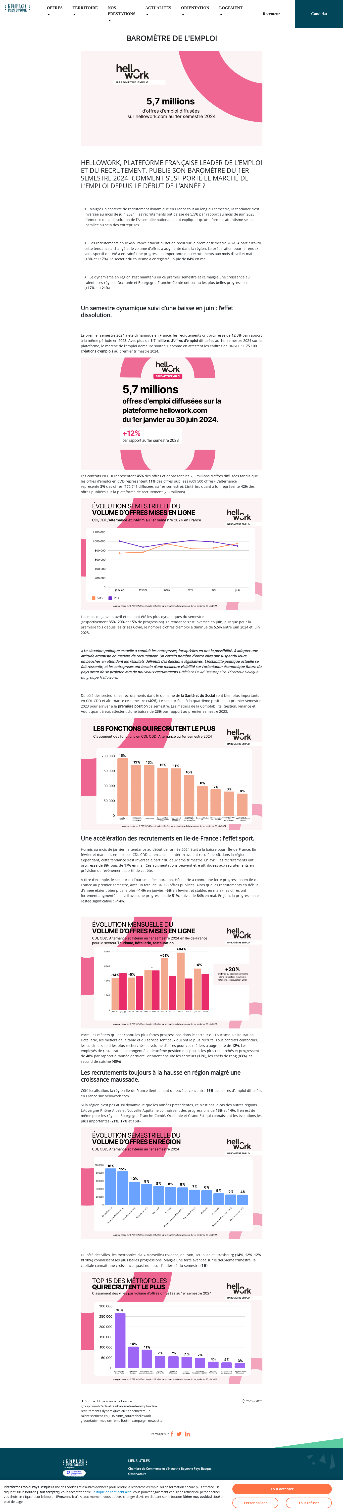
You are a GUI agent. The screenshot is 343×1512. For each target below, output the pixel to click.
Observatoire (137, 1474)
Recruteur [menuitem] (271, 14)
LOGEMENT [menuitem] (231, 8)
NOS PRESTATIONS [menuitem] (121, 11)
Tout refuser (308, 1503)
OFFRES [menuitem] (54, 8)
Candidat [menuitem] (319, 14)
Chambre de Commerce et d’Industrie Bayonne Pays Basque (169, 1469)
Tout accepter (282, 1489)
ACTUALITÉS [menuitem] (158, 8)
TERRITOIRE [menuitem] (85, 8)
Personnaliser (255, 1503)
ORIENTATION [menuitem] (195, 8)
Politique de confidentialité (111, 1492)
